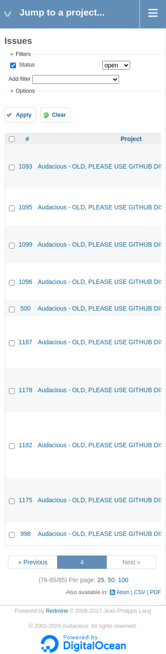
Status (26, 65)
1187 (25, 342)
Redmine (57, 611)
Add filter (19, 79)
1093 (25, 166)
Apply (23, 115)
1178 (25, 390)
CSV (140, 592)
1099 (25, 244)
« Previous (32, 562)
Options (25, 91)
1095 (25, 207)
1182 (25, 445)
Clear (59, 115)
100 (123, 579)
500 (25, 308)
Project (130, 138)
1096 (25, 281)
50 (111, 579)
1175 (25, 500)
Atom (122, 592)
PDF (155, 592)
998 (25, 533)
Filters (23, 54)
